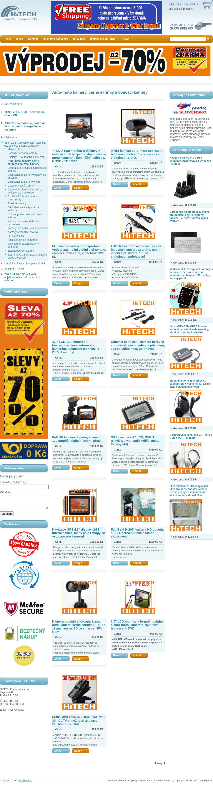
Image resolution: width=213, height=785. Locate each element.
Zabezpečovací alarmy (21, 250)
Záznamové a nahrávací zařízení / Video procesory (27, 256)
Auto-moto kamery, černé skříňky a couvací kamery (23, 162)
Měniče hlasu (15, 149)
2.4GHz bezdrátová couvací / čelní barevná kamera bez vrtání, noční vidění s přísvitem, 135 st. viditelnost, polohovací (136, 251)
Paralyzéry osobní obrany (22, 153)
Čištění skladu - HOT (102, 39)
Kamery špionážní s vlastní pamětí (27, 228)
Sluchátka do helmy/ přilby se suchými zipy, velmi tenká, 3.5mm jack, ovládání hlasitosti (190, 383)
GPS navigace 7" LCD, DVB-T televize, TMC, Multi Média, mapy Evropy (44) (135, 441)
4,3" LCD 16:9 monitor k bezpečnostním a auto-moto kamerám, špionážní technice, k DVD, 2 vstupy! (75, 347)
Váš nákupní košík (183, 4)
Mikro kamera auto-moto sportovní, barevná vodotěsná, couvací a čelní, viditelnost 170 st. (137, 154)
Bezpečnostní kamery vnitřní (24, 181)
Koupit (81, 187)
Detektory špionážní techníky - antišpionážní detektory (25, 191)
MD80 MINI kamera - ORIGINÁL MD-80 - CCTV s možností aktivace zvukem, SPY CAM (78, 720)
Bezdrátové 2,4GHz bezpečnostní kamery (27, 169)
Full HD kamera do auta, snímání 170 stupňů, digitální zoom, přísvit (77, 439)
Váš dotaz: (6, 492)
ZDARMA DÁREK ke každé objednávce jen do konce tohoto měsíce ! (22, 277)
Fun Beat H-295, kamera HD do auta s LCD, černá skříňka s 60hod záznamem (137, 533)
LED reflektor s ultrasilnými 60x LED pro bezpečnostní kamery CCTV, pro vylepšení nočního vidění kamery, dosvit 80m (189, 491)
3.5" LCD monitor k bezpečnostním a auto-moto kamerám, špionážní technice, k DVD (137, 625)
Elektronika (10, 137)
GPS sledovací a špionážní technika (23, 209)
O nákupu (79, 39)
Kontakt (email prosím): (13, 482)
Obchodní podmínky (55, 39)
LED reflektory (16, 236)
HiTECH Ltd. (25, 780)
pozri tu (174, 121)
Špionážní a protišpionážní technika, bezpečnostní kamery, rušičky (25, 144)
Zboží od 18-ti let (14, 268)
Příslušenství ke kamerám (23, 239)
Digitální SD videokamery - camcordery (23, 198)
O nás (19, 39)
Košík (7, 39)
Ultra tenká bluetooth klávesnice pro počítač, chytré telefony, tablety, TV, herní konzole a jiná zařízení (190, 216)
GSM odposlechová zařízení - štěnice (25, 216)
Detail (62, 187)
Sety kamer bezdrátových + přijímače (23, 245)
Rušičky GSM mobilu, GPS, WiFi (26, 157)
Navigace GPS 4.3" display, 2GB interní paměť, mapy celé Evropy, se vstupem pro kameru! (79, 533)
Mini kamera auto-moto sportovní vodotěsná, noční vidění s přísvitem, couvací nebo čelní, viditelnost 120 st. (79, 251)
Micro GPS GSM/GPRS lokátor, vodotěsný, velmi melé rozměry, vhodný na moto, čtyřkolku (189, 329)
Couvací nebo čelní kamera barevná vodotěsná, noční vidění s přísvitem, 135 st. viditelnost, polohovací (138, 345)
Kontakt (33, 39)
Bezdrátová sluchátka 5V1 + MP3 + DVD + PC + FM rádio (191, 436)
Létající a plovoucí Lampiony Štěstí (24, 263)
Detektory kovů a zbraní (21, 185)
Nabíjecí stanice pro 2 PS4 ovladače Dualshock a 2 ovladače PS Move (190, 160)
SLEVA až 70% (13, 103)
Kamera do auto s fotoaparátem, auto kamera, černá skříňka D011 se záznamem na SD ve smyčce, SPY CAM (78, 627)
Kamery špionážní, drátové (23, 232)
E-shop (124, 39)
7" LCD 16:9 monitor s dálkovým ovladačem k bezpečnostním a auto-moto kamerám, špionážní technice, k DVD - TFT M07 (79, 156)
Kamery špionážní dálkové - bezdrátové (24, 223)
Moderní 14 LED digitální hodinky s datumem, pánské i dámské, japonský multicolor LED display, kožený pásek (191, 274)
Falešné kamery (17, 203)
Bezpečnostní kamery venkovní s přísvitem (27, 176)
